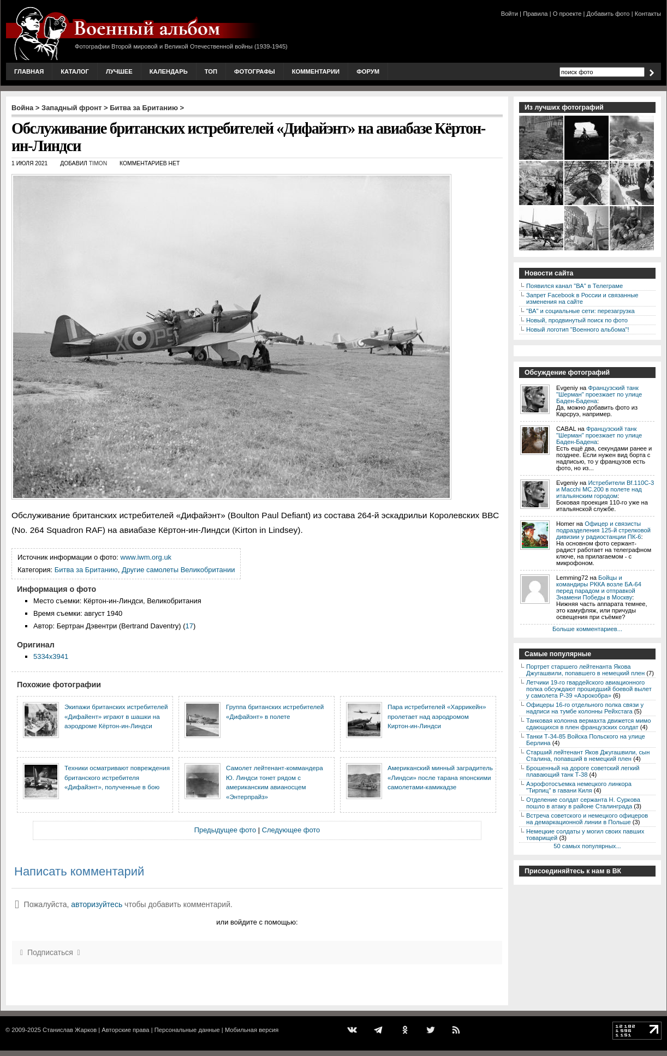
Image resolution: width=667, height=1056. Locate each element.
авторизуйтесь (96, 904)
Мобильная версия (251, 1030)
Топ (211, 71)
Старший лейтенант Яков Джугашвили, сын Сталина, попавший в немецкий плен (588, 755)
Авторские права (125, 1030)
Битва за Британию (144, 108)
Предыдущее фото (225, 830)
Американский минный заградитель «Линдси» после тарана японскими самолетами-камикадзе (440, 777)
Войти (509, 13)
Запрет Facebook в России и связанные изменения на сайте (582, 298)
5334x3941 (50, 656)
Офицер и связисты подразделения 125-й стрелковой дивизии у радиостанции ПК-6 (603, 530)
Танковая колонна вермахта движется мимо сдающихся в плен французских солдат (588, 723)
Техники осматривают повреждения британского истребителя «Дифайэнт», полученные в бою (117, 777)
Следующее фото (291, 830)
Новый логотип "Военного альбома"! (577, 329)
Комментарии (316, 71)
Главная (29, 71)
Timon (98, 163)
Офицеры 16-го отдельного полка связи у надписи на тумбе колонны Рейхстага (585, 708)
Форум (367, 71)
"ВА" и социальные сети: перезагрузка (580, 311)
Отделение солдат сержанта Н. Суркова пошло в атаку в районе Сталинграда (583, 802)
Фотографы (254, 71)
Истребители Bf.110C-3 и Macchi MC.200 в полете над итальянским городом (605, 489)
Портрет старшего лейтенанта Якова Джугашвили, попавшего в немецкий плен (585, 669)
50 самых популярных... (587, 846)
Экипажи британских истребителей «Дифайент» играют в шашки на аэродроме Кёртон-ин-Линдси (116, 716)
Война (22, 108)
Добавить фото (608, 13)
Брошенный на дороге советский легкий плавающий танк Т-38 (583, 771)
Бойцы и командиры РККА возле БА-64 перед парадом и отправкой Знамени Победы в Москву (598, 587)
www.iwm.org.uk (146, 557)
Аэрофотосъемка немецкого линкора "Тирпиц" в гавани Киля (579, 787)
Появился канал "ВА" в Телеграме (574, 286)
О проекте (567, 13)
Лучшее (119, 71)
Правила (535, 13)
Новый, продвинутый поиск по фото (577, 320)
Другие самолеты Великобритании (178, 570)
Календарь (169, 71)
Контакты (648, 13)
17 (189, 626)
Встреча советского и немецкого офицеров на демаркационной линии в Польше (587, 818)
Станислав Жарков (70, 1030)
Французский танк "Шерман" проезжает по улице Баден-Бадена (599, 394)
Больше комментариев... (587, 629)
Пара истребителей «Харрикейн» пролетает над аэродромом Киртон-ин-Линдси (437, 716)
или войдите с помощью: (256, 922)
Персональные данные (187, 1030)
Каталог (75, 71)
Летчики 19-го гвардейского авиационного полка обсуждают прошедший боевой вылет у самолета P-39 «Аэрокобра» (589, 689)
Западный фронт (71, 108)
